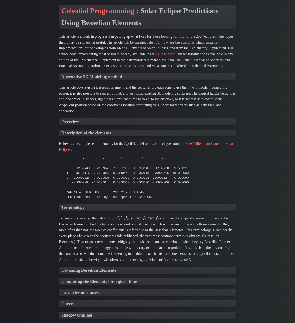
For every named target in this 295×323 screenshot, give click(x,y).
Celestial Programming (97, 10)
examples (188, 42)
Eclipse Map (165, 54)
